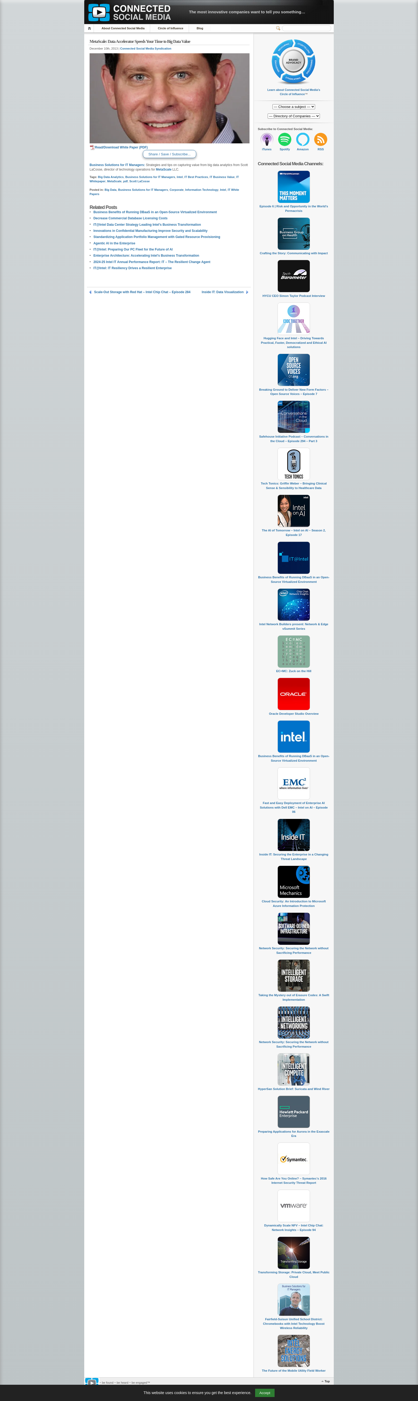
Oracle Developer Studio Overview (294, 713)
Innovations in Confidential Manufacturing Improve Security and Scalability (150, 231)
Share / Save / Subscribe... (169, 154)
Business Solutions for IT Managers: (117, 165)
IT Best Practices (196, 177)
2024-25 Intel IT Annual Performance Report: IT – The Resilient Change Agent (151, 262)
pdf (125, 181)
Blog (200, 28)
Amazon (303, 149)
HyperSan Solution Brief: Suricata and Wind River (294, 1089)
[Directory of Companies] (293, 106)
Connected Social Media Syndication (145, 48)
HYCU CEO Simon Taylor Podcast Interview (294, 295)
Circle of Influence (170, 28)
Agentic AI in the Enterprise (114, 243)
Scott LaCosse (139, 181)
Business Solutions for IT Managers (150, 177)
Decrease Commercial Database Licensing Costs (130, 218)
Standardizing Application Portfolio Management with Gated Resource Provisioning (156, 237)
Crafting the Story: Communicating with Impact (294, 253)
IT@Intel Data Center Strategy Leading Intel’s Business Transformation (147, 225)
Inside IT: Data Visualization (223, 292)
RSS (321, 149)
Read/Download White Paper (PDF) (119, 147)
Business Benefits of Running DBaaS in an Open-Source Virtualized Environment (155, 212)
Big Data (110, 189)
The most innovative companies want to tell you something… (247, 12)
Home (90, 28)
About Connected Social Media (123, 28)
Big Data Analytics (111, 177)
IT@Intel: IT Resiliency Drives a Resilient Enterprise (132, 268)
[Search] (306, 28)
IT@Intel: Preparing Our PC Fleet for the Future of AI (132, 249)
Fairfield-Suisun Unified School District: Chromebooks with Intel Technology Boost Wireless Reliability (294, 1324)
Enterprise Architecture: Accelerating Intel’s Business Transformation (146, 255)
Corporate (177, 189)
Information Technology (201, 189)
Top (327, 1381)
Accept (264, 1393)
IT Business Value (222, 177)
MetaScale (164, 169)
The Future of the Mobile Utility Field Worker (293, 1370)
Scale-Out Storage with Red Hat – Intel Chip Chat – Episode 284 (142, 292)
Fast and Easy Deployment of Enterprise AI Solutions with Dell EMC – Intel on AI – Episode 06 (294, 807)
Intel (180, 177)
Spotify (285, 149)
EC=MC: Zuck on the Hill (293, 671)
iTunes (267, 149)
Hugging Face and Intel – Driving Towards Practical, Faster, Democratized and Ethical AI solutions (294, 343)
